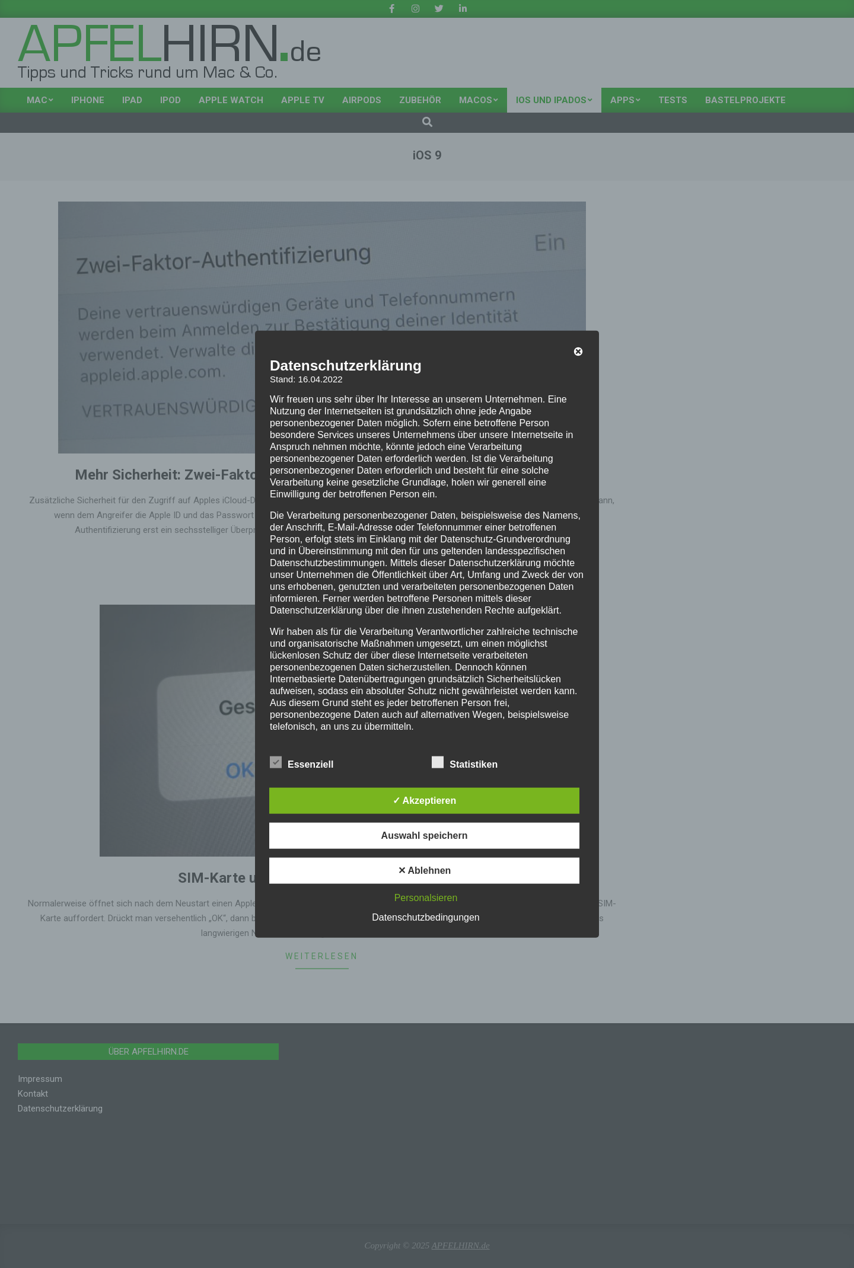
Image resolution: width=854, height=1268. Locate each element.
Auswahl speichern (424, 836)
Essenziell (301, 762)
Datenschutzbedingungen (425, 917)
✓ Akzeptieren (425, 801)
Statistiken (465, 762)
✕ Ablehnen (424, 870)
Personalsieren (426, 898)
